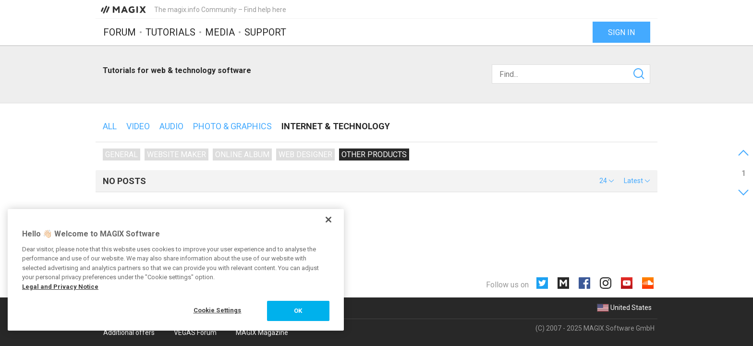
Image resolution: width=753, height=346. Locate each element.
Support (265, 32)
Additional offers (129, 332)
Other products (374, 154)
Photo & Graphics (232, 126)
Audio (171, 126)
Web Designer (305, 154)
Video (138, 126)
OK (298, 310)
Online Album (242, 154)
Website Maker (176, 154)
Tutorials (170, 32)
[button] (606, 181)
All (110, 126)
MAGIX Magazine (262, 332)
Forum (119, 32)
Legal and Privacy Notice (60, 286)
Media (220, 32)
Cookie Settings (218, 310)
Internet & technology (335, 126)
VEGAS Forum (195, 332)
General (121, 154)
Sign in (621, 32)
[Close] (328, 219)
